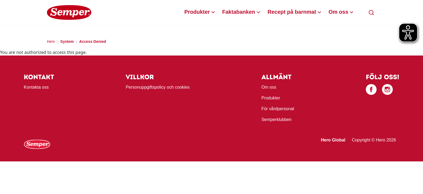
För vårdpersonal (277, 108)
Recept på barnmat (292, 12)
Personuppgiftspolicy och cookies (158, 87)
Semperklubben (276, 119)
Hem (51, 41)
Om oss (338, 12)
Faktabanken (238, 12)
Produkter (197, 12)
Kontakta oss (36, 87)
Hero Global (333, 140)
